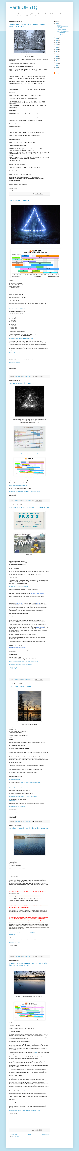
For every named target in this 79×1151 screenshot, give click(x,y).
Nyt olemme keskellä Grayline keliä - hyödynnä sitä (28, 828)
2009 (57, 65)
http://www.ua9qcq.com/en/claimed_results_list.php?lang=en (23, 796)
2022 (57, 42)
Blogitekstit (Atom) (15, 1136)
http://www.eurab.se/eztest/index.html (17, 647)
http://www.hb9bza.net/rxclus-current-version (19, 352)
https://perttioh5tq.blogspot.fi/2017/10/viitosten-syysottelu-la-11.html (24, 1110)
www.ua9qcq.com (32, 596)
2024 (57, 38)
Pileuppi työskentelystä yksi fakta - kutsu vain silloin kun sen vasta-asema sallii (28, 964)
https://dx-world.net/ (29, 477)
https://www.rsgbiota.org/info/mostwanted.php (19, 308)
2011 (57, 62)
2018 (57, 49)
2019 (57, 47)
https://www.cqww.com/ (14, 942)
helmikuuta (59, 34)
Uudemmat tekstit (13, 1134)
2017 (57, 51)
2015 (57, 54)
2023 (57, 40)
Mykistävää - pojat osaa (61, 29)
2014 (57, 56)
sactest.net (38, 603)
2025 (57, 37)
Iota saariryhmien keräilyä (19, 201)
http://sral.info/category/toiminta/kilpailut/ (18, 872)
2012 (57, 60)
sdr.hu (24, 1090)
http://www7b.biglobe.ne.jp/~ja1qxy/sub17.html (29, 453)
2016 (57, 53)
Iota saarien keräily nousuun (20, 686)
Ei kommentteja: (28, 193)
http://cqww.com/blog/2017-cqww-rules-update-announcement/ (23, 661)
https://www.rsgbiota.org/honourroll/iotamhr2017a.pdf (21, 338)
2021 (57, 44)
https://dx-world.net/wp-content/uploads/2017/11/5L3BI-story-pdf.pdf (24, 491)
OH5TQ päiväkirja (59, 73)
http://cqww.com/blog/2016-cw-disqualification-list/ (20, 664)
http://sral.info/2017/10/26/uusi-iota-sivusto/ (30, 782)
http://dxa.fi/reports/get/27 (15, 362)
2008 (57, 67)
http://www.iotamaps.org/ (15, 779)
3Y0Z (36, 1052)
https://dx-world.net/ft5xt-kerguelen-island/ (18, 586)
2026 (57, 23)
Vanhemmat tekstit (45, 1134)
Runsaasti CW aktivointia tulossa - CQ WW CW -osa (29, 507)
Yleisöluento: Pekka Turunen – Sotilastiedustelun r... (62, 32)
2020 (57, 46)
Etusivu (29, 1134)
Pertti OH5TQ (23, 7)
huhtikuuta (59, 25)
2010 (57, 63)
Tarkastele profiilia (58, 75)
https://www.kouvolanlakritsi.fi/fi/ (37, 593)
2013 (57, 58)
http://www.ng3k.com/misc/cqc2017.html (18, 485)
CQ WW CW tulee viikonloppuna (21, 383)
